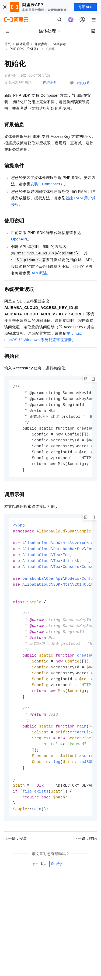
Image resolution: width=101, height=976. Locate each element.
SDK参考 (59, 44)
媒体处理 (22, 44)
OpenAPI (19, 239)
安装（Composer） (47, 184)
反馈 (56, 881)
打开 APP (85, 7)
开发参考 (40, 44)
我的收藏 (83, 83)
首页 (7, 44)
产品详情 (49, 83)
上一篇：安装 (15, 855)
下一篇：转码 (85, 855)
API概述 (39, 273)
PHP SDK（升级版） (25, 49)
